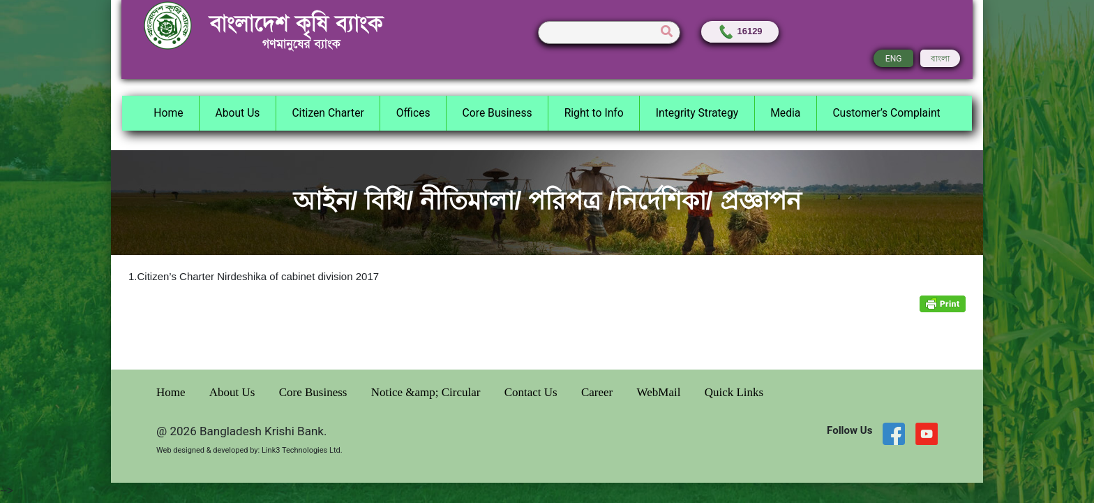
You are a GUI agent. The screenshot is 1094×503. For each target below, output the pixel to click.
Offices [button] (413, 112)
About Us (233, 392)
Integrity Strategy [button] (697, 112)
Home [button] (168, 112)
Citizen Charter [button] (328, 112)
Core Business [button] (497, 112)
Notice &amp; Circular (427, 392)
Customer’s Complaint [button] (886, 112)
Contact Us (532, 392)
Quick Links (734, 392)
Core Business (314, 392)
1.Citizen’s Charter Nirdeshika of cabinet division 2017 (253, 276)
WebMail (660, 392)
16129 (740, 31)
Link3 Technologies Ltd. (302, 450)
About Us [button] (237, 112)
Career (598, 392)
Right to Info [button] (594, 112)
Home (172, 392)
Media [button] (785, 112)
